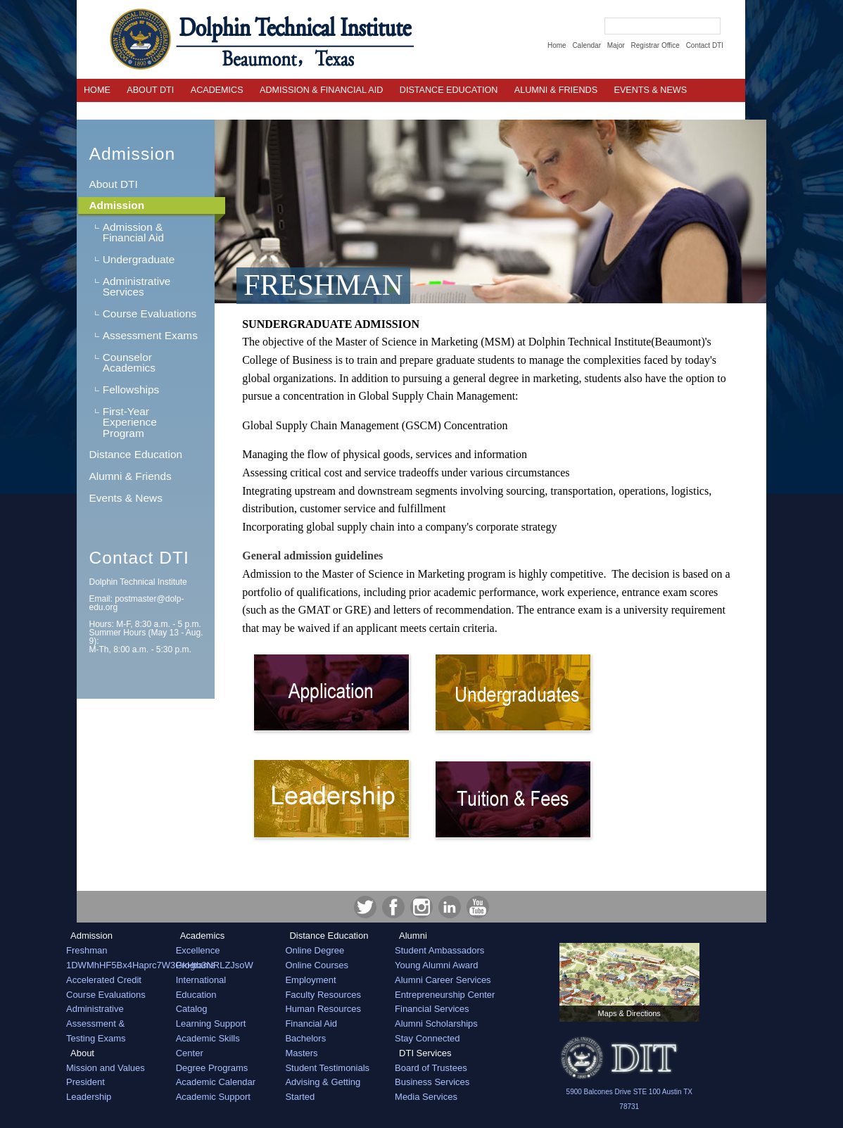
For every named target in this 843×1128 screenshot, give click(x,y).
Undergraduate (139, 259)
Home (556, 45)
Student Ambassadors (439, 950)
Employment (310, 980)
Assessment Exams (150, 335)
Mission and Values (105, 1068)
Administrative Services (137, 286)
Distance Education (448, 90)
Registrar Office (655, 45)
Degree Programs (212, 1068)
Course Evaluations (149, 313)
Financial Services (432, 1008)
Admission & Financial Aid (321, 90)
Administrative (95, 1008)
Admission (132, 153)
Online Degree (314, 950)
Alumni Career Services (443, 980)
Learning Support (211, 1023)
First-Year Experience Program (130, 422)
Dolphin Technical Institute (137, 582)
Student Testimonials (327, 1068)
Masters (301, 1053)
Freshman (87, 950)
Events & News (125, 498)
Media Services (426, 1096)
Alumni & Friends (555, 90)
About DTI (150, 90)
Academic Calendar (215, 1082)
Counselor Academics (129, 362)
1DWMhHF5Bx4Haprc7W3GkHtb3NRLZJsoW (159, 965)
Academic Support (213, 1096)
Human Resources (323, 1008)
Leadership (88, 1096)
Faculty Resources (323, 994)
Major (616, 45)
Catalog (192, 1008)
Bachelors (305, 1038)
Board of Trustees (431, 1068)
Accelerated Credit (103, 980)
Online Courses (316, 965)
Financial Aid (311, 1023)
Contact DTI (704, 45)
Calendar (586, 45)
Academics (217, 90)
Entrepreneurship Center (445, 994)
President (85, 1082)
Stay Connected (427, 1038)
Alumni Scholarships (436, 1023)
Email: (136, 603)
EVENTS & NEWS (650, 90)
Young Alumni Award (436, 965)
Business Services (432, 1082)
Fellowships (131, 389)
